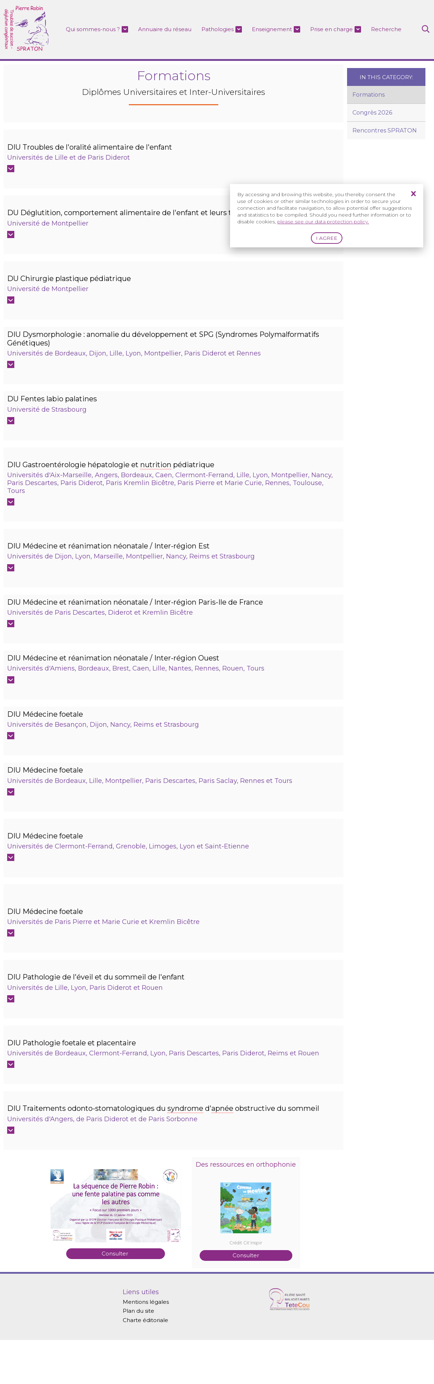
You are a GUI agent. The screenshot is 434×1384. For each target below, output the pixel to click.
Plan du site (140, 1353)
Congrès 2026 (372, 113)
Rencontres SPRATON (384, 130)
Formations (368, 95)
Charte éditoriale (147, 1363)
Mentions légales (147, 1344)
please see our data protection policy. (323, 221)
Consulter (116, 1289)
